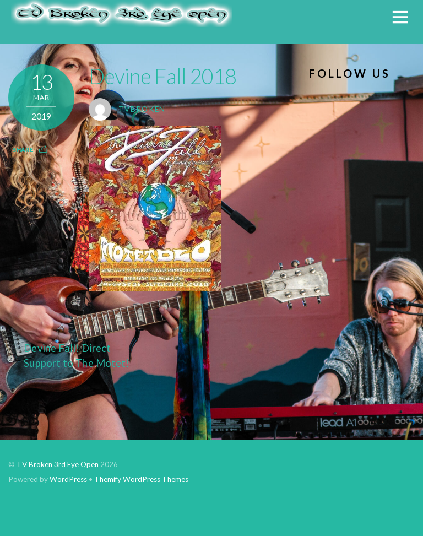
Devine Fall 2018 (163, 76)
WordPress (68, 479)
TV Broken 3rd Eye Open (58, 464)
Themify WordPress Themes (141, 479)
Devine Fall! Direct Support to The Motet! (68, 355)
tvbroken (142, 109)
